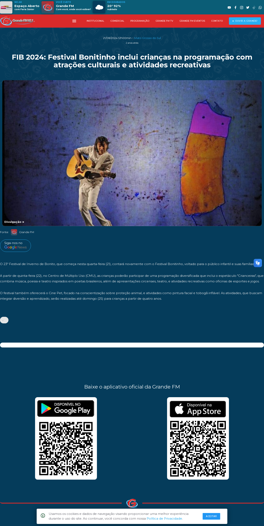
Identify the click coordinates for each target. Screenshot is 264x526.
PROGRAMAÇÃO (139, 21)
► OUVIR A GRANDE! (245, 21)
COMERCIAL (117, 21)
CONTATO (217, 21)
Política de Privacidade (164, 518)
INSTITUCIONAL (95, 21)
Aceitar (211, 516)
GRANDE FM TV (164, 21)
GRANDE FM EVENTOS (192, 21)
